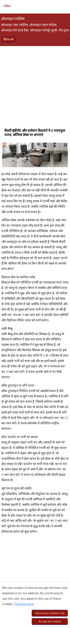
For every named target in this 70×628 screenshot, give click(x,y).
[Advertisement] (34, 86)
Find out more (24, 604)
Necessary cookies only (49, 613)
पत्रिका (6, 6)
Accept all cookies (50, 621)
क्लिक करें (8, 39)
